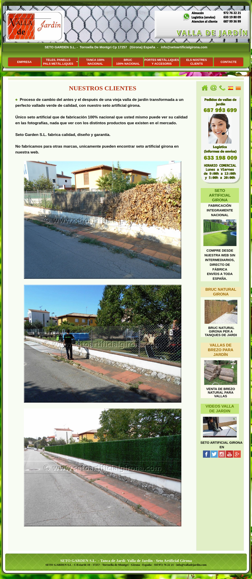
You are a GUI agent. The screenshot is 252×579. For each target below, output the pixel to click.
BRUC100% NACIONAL (128, 61)
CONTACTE (228, 62)
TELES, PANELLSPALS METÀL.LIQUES (58, 61)
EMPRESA (24, 62)
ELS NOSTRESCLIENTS (196, 61)
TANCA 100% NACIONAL (95, 61)
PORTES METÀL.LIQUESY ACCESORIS (161, 61)
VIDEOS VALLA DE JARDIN (220, 408)
